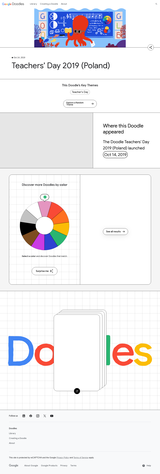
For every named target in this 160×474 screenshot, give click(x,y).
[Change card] (77, 391)
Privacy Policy (63, 458)
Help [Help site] (146, 465)
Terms (73, 465)
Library (33, 4)
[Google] (13, 465)
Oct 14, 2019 (115, 154)
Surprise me (44, 271)
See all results (115, 231)
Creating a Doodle (49, 4)
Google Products (49, 465)
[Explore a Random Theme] (80, 104)
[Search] (156, 4)
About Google (31, 465)
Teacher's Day (80, 92)
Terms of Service (81, 458)
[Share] (151, 47)
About (64, 4)
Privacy (63, 465)
